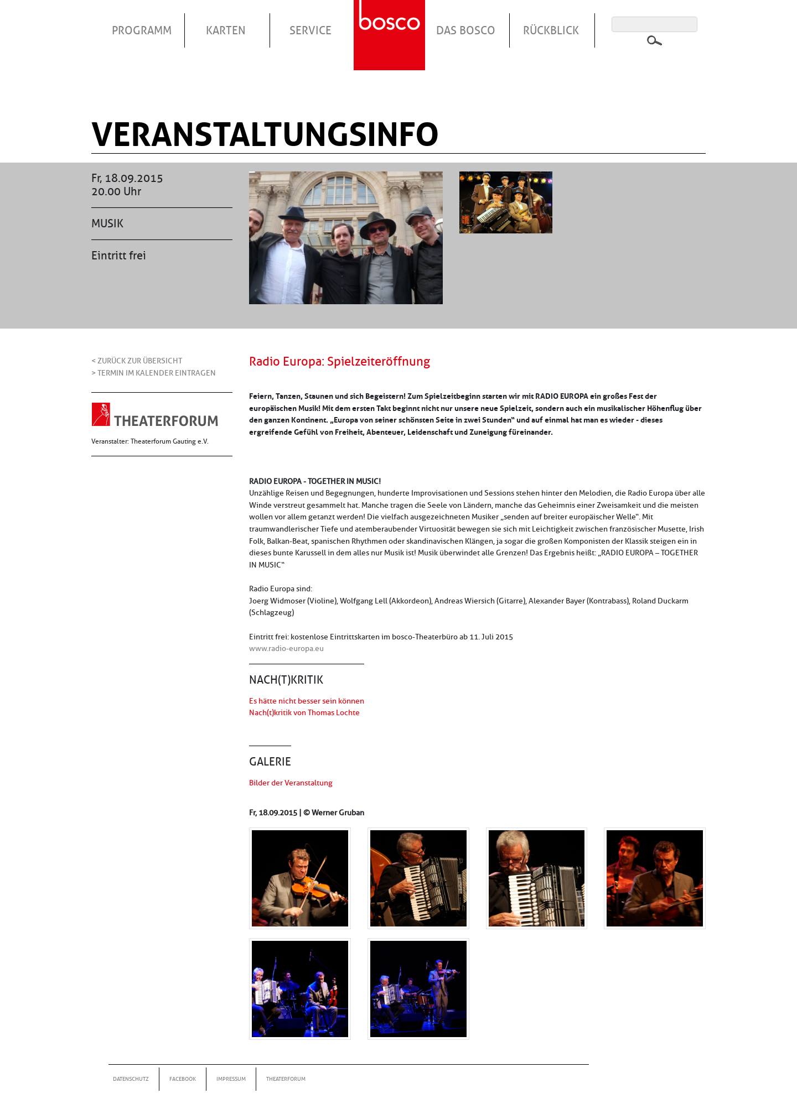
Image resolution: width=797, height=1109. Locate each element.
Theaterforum (286, 1078)
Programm (142, 30)
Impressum (231, 1078)
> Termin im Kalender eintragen (153, 373)
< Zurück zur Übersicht (136, 361)
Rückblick (551, 30)
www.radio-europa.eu (286, 648)
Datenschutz (131, 1078)
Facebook (182, 1078)
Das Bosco (465, 30)
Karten (226, 30)
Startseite (390, 21)
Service (310, 30)
